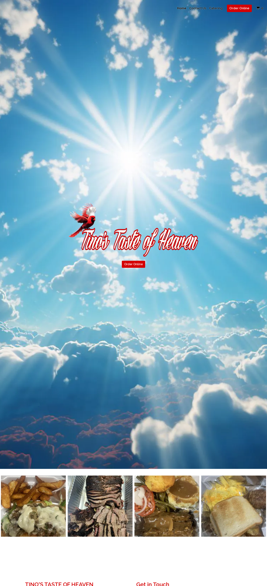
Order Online (239, 8)
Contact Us (197, 8)
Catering (215, 8)
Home (181, 8)
